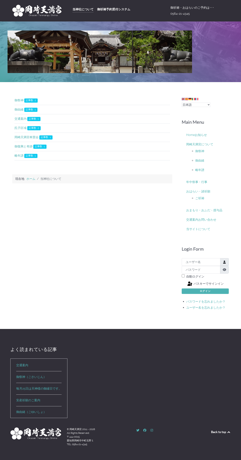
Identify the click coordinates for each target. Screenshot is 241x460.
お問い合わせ (207, 219)
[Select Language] (196, 105)
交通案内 (20, 119)
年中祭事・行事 (196, 182)
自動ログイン (195, 276)
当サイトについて (198, 229)
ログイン (205, 291)
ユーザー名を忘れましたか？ (205, 307)
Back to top (221, 432)
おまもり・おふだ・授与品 (204, 210)
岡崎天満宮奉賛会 (26, 137)
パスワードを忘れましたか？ (205, 301)
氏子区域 (20, 128)
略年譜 (19, 155)
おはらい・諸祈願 (198, 191)
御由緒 (19, 109)
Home (190, 135)
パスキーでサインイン (205, 284)
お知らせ (201, 135)
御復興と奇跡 (23, 146)
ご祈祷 (199, 198)
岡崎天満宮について (199, 144)
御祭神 (19, 100)
